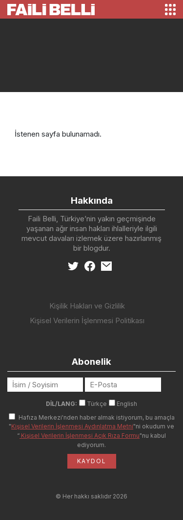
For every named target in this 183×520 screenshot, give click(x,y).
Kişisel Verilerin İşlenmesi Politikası (87, 320)
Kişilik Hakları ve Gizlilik (87, 305)
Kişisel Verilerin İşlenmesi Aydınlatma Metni (72, 426)
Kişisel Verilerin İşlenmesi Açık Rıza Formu (80, 435)
